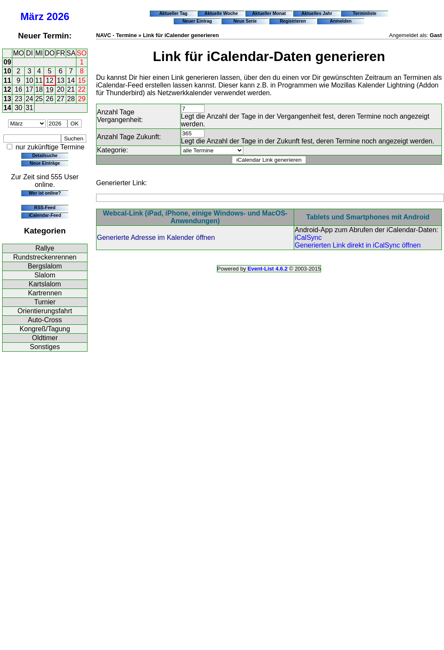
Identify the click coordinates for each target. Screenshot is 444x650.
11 (7, 80)
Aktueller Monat (269, 13)
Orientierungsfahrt (45, 311)
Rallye (44, 248)
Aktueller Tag (173, 13)
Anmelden (341, 20)
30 (18, 107)
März (32, 16)
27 (60, 98)
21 (71, 89)
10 (7, 71)
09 (7, 62)
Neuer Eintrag (197, 20)
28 (71, 98)
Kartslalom (45, 284)
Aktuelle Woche (221, 13)
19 (49, 89)
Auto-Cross (45, 320)
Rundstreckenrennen (45, 257)
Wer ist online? (45, 192)
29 (82, 98)
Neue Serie (245, 20)
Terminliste (364, 13)
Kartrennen (44, 293)
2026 (58, 16)
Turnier (45, 302)
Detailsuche (44, 155)
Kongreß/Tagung (45, 328)
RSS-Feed (45, 207)
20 (60, 89)
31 (29, 107)
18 (39, 89)
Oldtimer (45, 337)
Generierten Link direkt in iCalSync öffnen (358, 245)
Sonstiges (45, 346)
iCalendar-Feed (45, 215)
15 (82, 80)
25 (39, 98)
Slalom (45, 275)
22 (82, 89)
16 (18, 89)
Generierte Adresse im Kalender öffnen (156, 237)
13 (60, 80)
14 (71, 80)
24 (29, 98)
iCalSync (308, 237)
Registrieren (293, 20)
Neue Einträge (45, 163)
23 (18, 98)
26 (49, 98)
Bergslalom (45, 266)
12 (49, 80)
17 (29, 89)
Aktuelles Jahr (316, 13)
